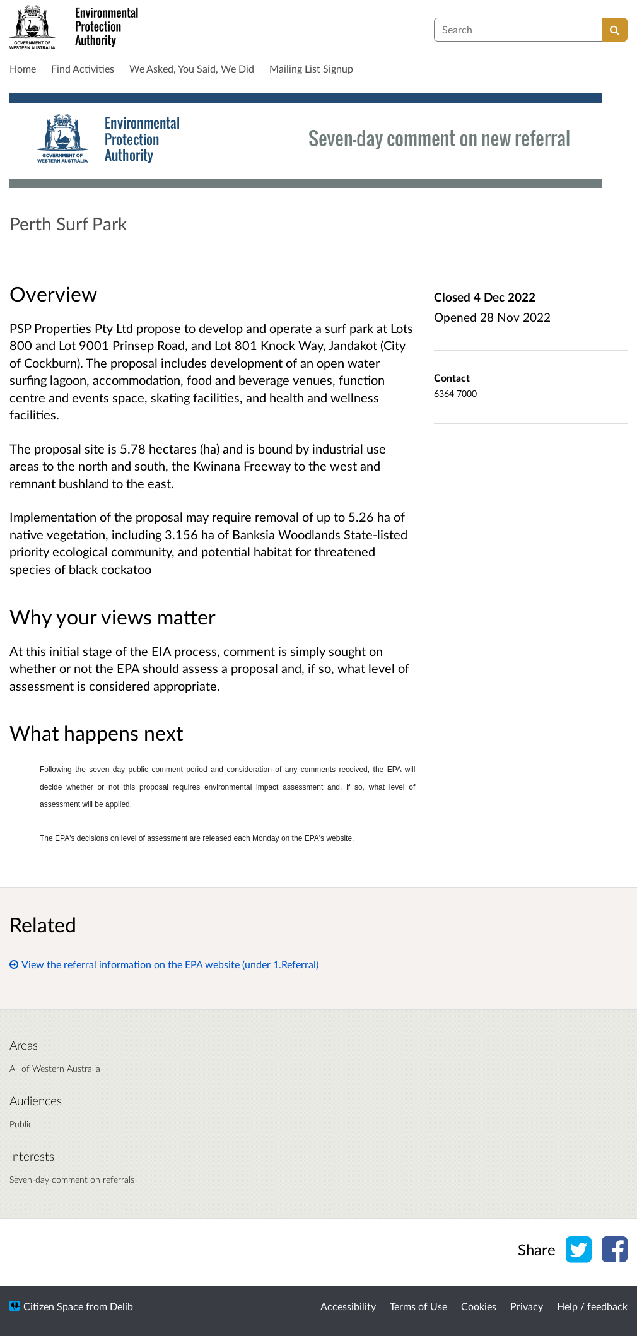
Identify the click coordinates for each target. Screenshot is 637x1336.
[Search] (615, 30)
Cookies (478, 1306)
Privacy (526, 1306)
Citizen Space (53, 1306)
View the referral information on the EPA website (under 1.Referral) (163, 964)
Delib (121, 1306)
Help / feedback (592, 1306)
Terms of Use (418, 1306)
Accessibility (348, 1306)
